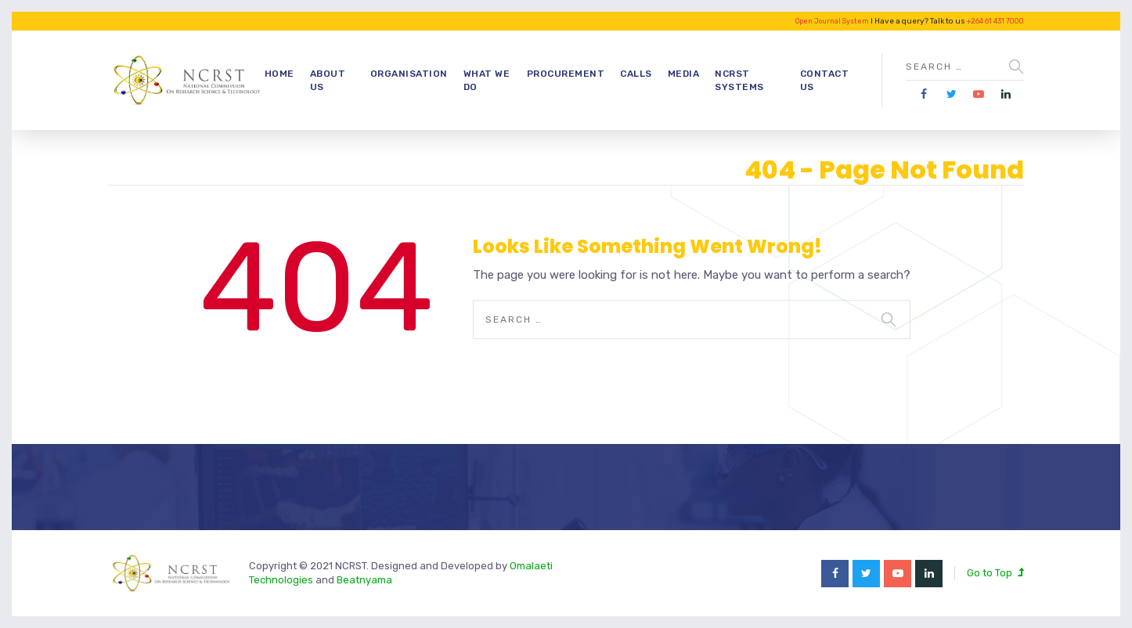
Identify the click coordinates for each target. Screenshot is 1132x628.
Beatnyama (364, 580)
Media (684, 73)
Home (279, 73)
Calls (636, 73)
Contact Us (824, 80)
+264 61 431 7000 (995, 21)
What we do (486, 80)
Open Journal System (832, 21)
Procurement (566, 73)
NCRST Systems (739, 80)
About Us (328, 80)
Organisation (409, 73)
